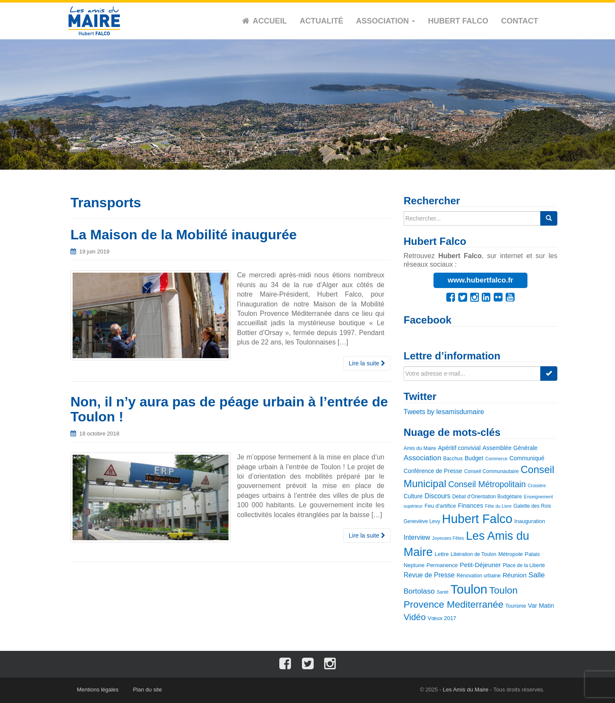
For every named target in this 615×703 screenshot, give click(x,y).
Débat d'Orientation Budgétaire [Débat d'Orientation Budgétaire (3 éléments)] (487, 497)
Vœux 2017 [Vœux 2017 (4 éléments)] (442, 618)
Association (386, 21)
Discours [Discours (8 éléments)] (438, 496)
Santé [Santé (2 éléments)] (442, 591)
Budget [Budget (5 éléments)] (474, 458)
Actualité (321, 21)
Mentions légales (98, 689)
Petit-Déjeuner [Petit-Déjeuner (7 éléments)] (480, 564)
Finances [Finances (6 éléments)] (470, 505)
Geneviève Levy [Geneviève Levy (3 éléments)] (422, 521)
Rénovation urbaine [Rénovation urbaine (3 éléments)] (479, 576)
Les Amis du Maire (466, 689)
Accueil (270, 21)
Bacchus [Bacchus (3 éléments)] (453, 459)
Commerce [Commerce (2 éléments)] (496, 458)
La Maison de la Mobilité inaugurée (183, 234)
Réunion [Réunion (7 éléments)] (515, 575)
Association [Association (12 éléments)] (422, 457)
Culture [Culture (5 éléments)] (413, 496)
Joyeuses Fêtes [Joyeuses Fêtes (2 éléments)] (448, 538)
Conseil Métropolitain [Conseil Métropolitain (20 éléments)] (487, 484)
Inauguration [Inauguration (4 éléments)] (529, 521)
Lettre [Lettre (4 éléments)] (442, 554)
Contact (519, 21)
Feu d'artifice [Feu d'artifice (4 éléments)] (440, 506)
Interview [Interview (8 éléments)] (417, 537)
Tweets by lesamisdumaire (444, 411)
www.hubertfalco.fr (480, 280)
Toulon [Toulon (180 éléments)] (469, 589)
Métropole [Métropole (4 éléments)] (510, 554)
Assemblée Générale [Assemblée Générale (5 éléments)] (510, 447)
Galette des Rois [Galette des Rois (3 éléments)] (532, 506)
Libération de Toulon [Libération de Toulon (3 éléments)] (473, 554)
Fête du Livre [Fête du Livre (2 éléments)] (498, 506)
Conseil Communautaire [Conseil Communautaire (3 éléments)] (491, 471)
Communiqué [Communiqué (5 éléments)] (527, 458)
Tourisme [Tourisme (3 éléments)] (515, 606)
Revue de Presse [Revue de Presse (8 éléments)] (429, 575)
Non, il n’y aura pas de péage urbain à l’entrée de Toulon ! (229, 409)
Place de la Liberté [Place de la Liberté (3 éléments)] (524, 565)
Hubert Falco (458, 21)
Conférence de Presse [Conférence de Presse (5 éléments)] (433, 471)
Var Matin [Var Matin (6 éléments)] (541, 605)
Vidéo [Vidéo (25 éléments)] (415, 617)
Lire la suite (367, 363)
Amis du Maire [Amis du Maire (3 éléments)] (420, 448)
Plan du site (147, 689)
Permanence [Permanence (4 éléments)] (442, 565)
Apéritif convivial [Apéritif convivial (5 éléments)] (459, 447)
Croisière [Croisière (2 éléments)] (537, 485)
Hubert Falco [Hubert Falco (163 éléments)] (477, 519)
